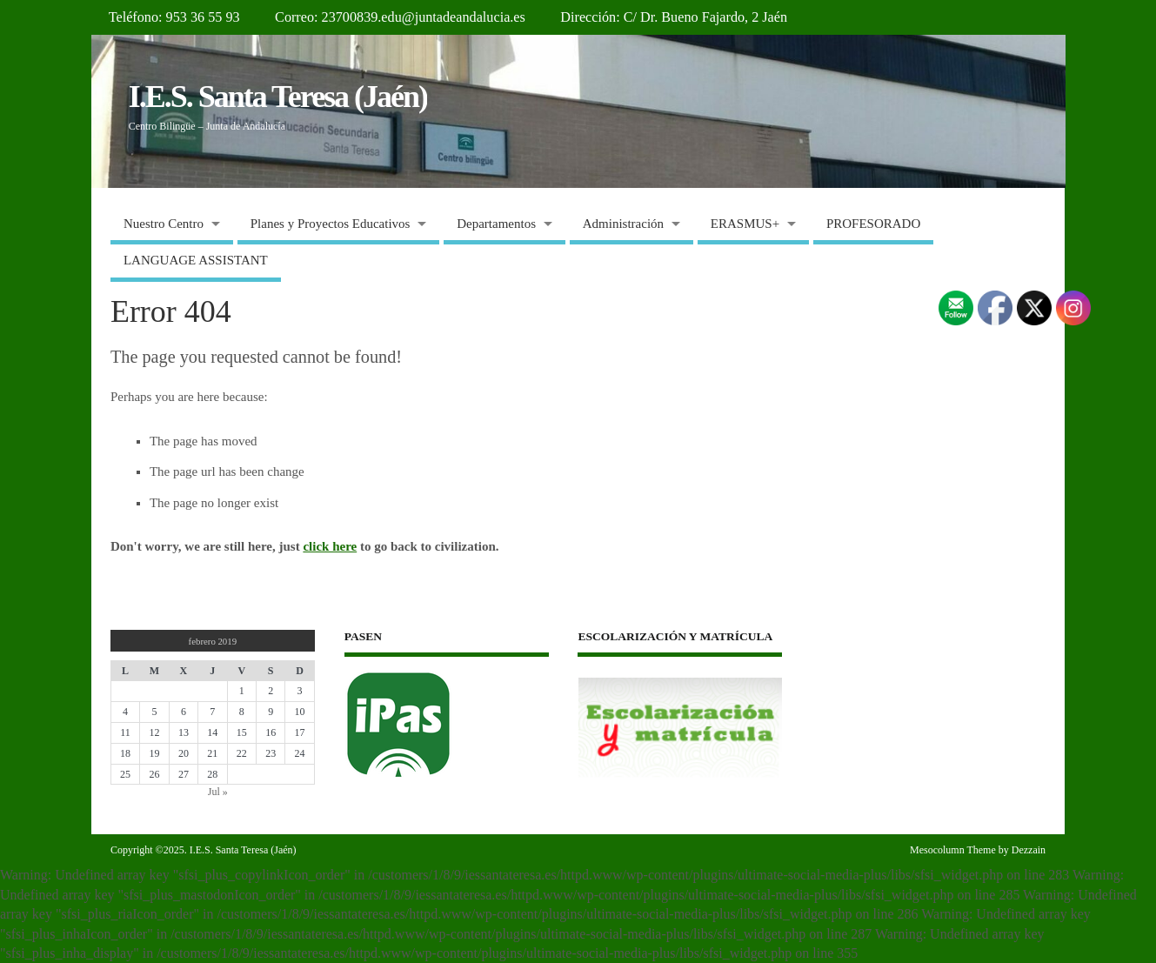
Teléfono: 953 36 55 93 (174, 17)
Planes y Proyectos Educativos (331, 224)
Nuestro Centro (164, 224)
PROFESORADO (873, 224)
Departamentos (496, 224)
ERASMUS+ (745, 224)
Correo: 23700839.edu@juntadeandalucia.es (400, 17)
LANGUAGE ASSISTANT (196, 260)
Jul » (218, 792)
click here (330, 546)
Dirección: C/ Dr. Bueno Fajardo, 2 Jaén (673, 17)
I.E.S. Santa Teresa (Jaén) (278, 96)
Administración (623, 224)
